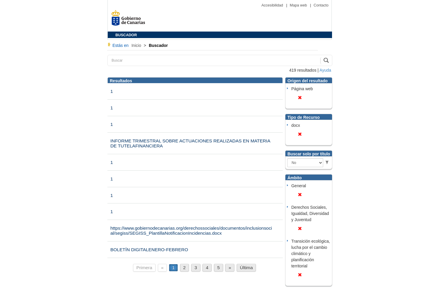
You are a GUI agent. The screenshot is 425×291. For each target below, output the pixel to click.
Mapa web (299, 5)
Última (246, 267)
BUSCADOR (126, 35)
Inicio (136, 45)
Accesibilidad (272, 5)
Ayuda (325, 70)
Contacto (321, 5)
